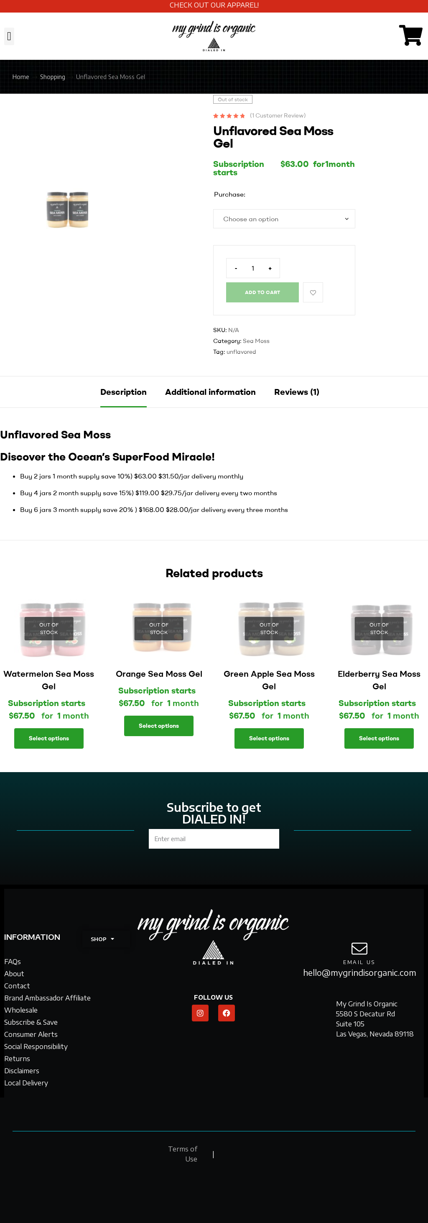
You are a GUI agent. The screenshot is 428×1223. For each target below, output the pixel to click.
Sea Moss (256, 341)
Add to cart (262, 292)
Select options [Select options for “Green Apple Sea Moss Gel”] (269, 738)
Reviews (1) (296, 391)
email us (359, 962)
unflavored (241, 352)
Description (123, 391)
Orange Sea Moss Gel (159, 673)
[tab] (123, 391)
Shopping (52, 76)
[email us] (359, 949)
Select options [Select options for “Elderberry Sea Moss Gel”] (379, 738)
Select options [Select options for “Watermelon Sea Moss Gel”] (49, 738)
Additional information (210, 391)
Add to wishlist (313, 292)
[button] (9, 36)
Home (21, 76)
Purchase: (229, 194)
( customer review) (278, 115)
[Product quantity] (253, 268)
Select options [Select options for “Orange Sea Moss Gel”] (159, 725)
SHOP (102, 939)
